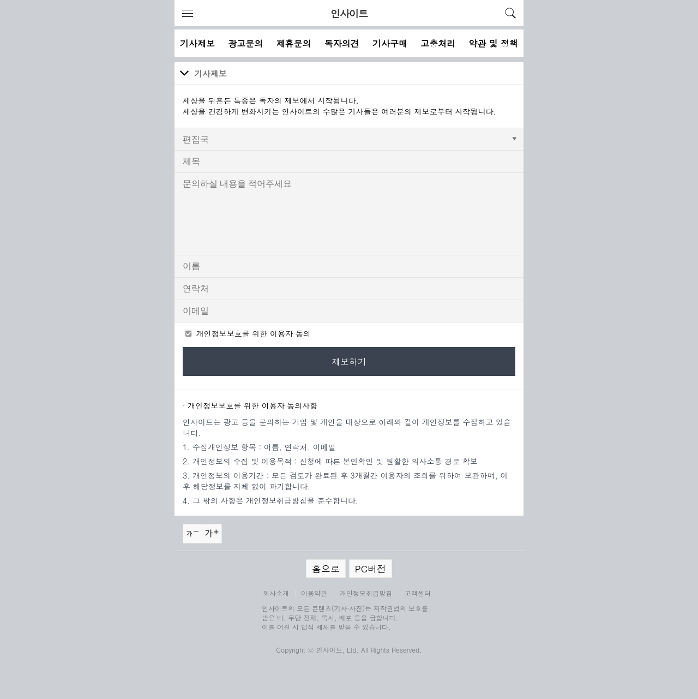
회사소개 (276, 593)
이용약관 (314, 593)
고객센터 (418, 593)
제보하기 (349, 361)
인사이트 (349, 13)
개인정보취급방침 (366, 593)
